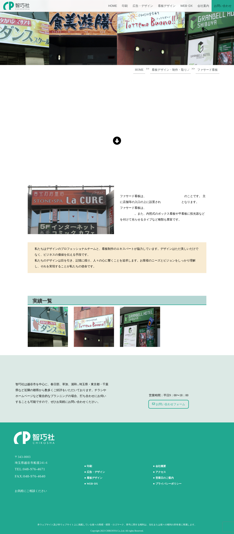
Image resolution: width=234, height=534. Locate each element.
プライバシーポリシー (169, 483)
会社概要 (161, 466)
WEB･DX (186, 5)
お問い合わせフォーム (168, 404)
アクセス (161, 472)
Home (112, 5)
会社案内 (203, 5)
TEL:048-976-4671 (30, 469)
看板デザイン (167, 5)
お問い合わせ (223, 5)
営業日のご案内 (165, 477)
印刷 (125, 5)
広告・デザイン (143, 5)
